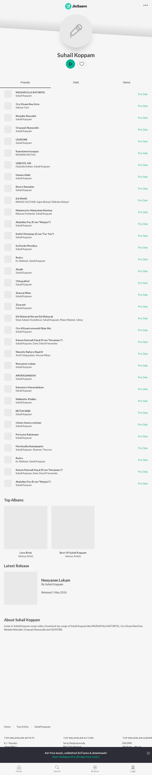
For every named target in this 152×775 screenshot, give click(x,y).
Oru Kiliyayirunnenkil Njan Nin (33, 328)
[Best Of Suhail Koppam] (73, 527)
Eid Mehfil (21, 198)
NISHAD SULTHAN (26, 201)
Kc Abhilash (22, 260)
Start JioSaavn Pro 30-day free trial (76, 756)
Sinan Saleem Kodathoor (29, 319)
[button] (81, 64)
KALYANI (127, 743)
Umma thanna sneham (28, 422)
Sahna (79, 319)
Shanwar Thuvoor (42, 449)
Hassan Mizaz (43, 355)
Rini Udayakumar (72, 746)
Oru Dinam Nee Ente (27, 104)
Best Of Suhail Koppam (73, 552)
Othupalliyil (23, 281)
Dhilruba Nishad (60, 201)
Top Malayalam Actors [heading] (78, 738)
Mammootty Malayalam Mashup (34, 210)
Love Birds (26, 552)
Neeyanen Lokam (25, 363)
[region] (76, 726)
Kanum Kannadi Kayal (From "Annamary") (39, 340)
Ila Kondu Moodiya (26, 245)
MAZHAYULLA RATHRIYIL (30, 92)
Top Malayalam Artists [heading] (19, 738)
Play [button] (70, 64)
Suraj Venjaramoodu (74, 743)
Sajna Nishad (43, 201)
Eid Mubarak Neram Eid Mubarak (34, 316)
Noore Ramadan (25, 186)
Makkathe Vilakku (26, 399)
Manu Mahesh (67, 319)
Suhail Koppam (76, 55)
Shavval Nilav (23, 292)
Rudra (19, 257)
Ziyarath (21, 304)
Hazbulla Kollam (24, 166)
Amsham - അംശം (131, 746)
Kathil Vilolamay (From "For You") (35, 233)
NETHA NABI (23, 410)
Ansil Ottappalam (25, 355)
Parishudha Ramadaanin (29, 446)
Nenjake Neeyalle (26, 115)
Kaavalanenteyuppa (27, 151)
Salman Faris (22, 107)
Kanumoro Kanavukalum (30, 387)
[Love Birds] (25, 527)
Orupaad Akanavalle (27, 127)
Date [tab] (76, 82)
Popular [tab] (25, 82)
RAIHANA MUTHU (26, 154)
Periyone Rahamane (27, 434)
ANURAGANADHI (26, 375)
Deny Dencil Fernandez (45, 343)
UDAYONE (21, 139)
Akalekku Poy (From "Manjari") (33, 222)
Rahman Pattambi (25, 213)
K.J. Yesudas (10, 743)
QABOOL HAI (23, 163)
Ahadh (19, 269)
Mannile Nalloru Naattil (29, 351)
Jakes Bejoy (10, 746)
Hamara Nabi (23, 174)
